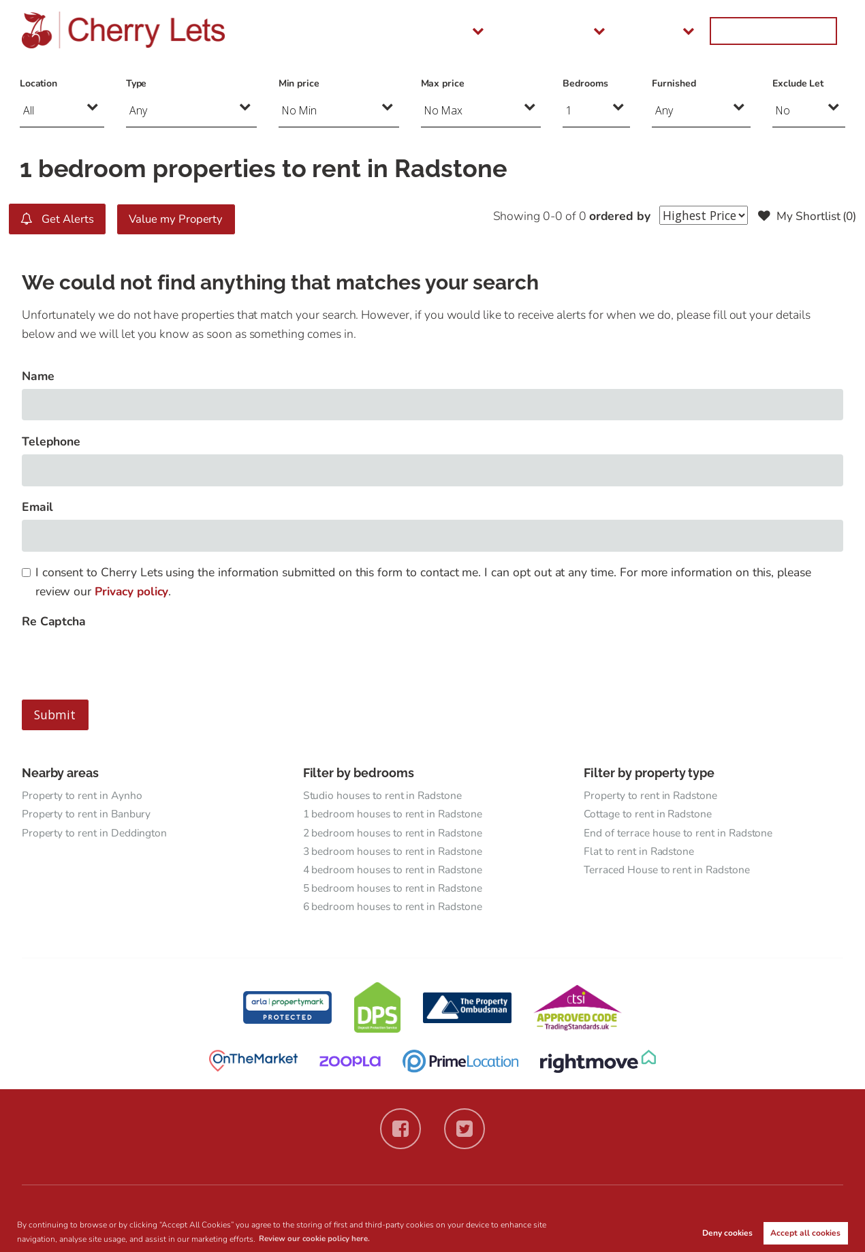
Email (37, 507)
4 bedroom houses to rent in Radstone (395, 871)
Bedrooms (585, 83)
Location (39, 83)
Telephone (51, 441)
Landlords (624, 30)
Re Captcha (54, 621)
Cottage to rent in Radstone (650, 814)
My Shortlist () (805, 216)
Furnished (674, 83)
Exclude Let (797, 83)
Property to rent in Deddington (96, 833)
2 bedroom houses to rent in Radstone (395, 833)
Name (38, 375)
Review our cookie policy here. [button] (317, 1238)
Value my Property (183, 218)
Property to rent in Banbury (88, 814)
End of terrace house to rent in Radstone (680, 833)
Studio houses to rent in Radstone (385, 795)
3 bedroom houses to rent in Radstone (395, 852)
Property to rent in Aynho (83, 795)
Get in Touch (793, 30)
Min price (299, 83)
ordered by (615, 216)
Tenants (543, 30)
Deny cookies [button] (727, 1232)
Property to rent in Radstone (652, 795)
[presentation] (125, 660)
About (702, 30)
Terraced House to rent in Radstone (669, 871)
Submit (55, 714)
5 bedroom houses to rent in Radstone (395, 890)
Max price (443, 83)
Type (136, 83)
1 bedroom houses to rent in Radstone (395, 814)
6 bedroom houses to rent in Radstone (395, 910)
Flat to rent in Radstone (641, 852)
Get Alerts (59, 218)
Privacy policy (132, 590)
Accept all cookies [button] (805, 1232)
